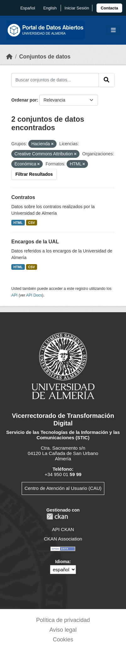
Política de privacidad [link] (63, 620)
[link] (109, 8)
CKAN (57, 516)
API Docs (34, 295)
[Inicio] (9, 56)
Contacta (109, 8)
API (14, 295)
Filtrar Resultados (34, 174)
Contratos (23, 197)
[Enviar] (106, 80)
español (27, 8)
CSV (31, 222)
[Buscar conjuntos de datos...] (55, 80)
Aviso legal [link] (63, 630)
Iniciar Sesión (76, 8)
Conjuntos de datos (44, 56)
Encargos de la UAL (35, 241)
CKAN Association (63, 538)
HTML (18, 222)
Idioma (62, 561)
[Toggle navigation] (113, 30)
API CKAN (63, 529)
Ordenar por (24, 100)
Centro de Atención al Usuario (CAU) (63, 488)
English (50, 8)
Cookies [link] (63, 639)
